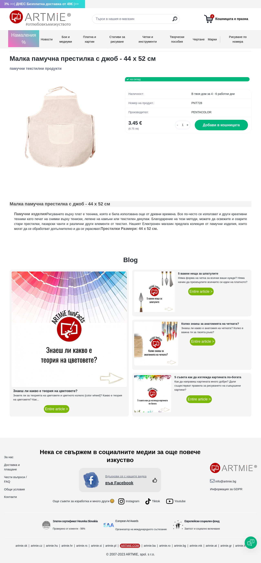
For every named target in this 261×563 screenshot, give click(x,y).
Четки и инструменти (148, 39)
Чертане (199, 39)
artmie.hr (67, 545)
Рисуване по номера (238, 39)
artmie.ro (164, 545)
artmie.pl (110, 545)
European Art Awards (126, 521)
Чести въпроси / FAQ (15, 479)
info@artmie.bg (225, 481)
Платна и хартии (89, 39)
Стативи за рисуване (117, 39)
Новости (47, 39)
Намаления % (23, 38)
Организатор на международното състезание (141, 529)
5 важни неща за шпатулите (198, 273)
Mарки (212, 39)
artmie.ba (150, 545)
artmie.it (240, 545)
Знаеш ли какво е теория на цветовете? (45, 391)
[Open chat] (251, 542)
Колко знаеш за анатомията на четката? (210, 323)
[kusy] (183, 125)
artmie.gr (226, 545)
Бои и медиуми (65, 39)
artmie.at (211, 545)
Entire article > (56, 409)
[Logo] (40, 18)
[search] (175, 20)
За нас (8, 457)
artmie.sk (21, 545)
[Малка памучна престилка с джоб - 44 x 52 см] (61, 128)
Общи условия (14, 489)
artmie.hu (52, 545)
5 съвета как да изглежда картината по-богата (207, 377)
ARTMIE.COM (130, 545)
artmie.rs (81, 545)
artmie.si (96, 545)
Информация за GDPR (226, 489)
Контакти (10, 497)
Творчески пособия (177, 39)
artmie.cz (36, 545)
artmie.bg (180, 545)
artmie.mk (196, 545)
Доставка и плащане (12, 467)
